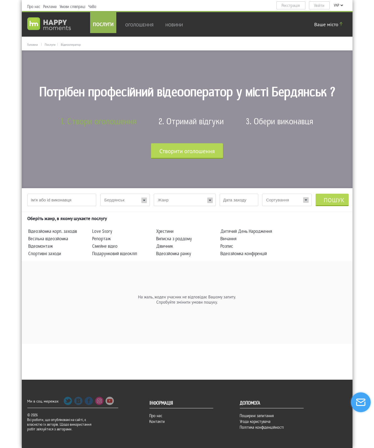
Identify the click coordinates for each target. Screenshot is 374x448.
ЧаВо (92, 6)
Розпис (226, 246)
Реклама (50, 6)
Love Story (102, 231)
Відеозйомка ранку (173, 253)
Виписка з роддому (174, 238)
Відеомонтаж (40, 246)
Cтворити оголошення (187, 151)
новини (174, 25)
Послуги (103, 25)
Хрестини (165, 231)
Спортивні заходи (44, 253)
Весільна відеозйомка (48, 238)
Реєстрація (291, 5)
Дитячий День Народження (246, 231)
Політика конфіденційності (262, 427)
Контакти (157, 421)
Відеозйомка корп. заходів (52, 231)
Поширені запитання (257, 416)
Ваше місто (329, 24)
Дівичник (164, 246)
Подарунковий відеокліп (114, 253)
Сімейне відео (105, 246)
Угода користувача (255, 421)
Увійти (319, 5)
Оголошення (139, 25)
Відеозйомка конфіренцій (243, 253)
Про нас (34, 6)
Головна (32, 45)
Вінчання (228, 238)
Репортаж (101, 238)
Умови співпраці (72, 6)
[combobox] (287, 200)
